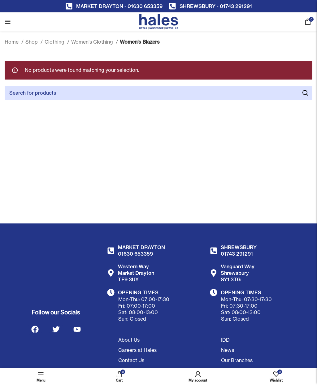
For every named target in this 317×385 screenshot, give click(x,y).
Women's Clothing (92, 42)
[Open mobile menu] (8, 21)
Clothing (55, 42)
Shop (32, 42)
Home (12, 42)
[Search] (158, 93)
